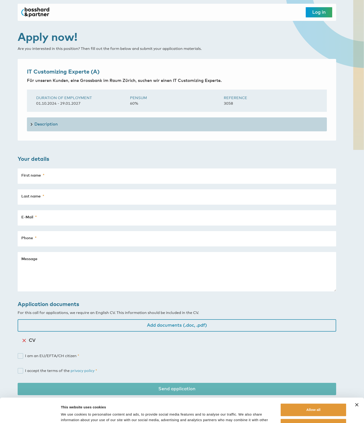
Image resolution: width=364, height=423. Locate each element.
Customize (313, 400)
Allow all (313, 385)
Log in (319, 12)
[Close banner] (356, 380)
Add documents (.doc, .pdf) (177, 325)
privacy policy (82, 371)
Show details (71, 414)
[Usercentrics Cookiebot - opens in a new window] (30, 413)
